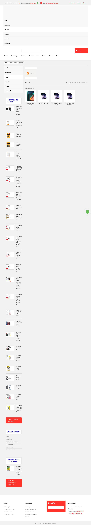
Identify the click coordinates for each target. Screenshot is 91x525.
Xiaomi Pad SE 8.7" (57, 103)
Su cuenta (72, 3)
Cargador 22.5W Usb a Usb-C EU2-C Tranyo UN (19, 298)
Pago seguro (9, 446)
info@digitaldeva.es (76, 513)
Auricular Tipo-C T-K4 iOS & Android (19, 195)
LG (37, 55)
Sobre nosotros (10, 444)
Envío (7, 436)
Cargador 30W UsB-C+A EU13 (19, 227)
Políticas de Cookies (9, 513)
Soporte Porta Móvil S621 (18, 396)
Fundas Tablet (13, 62)
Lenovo (7, 39)
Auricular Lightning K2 (19, 206)
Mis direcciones (29, 511)
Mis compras (28, 506)
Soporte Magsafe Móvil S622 (18, 357)
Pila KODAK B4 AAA (18, 134)
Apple (6, 55)
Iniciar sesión (81, 3)
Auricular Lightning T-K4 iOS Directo (19, 168)
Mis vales (27, 516)
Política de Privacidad (12, 441)
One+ (43, 55)
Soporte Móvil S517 (18, 376)
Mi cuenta (28, 502)
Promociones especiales (14, 460)
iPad (6, 20)
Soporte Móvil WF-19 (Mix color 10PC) (18, 335)
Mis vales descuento (30, 508)
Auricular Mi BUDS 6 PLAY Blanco (19, 312)
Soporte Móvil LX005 (18, 386)
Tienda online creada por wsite (47, 523)
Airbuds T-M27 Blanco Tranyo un (18, 255)
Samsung (7, 25)
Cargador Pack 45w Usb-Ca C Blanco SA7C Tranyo (19, 181)
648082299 (80, 511)
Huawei (7, 34)
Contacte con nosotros (11, 3)
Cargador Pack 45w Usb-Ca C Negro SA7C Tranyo (19, 240)
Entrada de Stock (13, 100)
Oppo (50, 55)
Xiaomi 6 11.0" (44, 103)
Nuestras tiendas (11, 449)
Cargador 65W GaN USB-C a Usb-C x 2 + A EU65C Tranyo (19, 282)
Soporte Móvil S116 (18, 367)
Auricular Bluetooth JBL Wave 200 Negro (19, 110)
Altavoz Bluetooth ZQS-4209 (19, 323)
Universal (7, 43)
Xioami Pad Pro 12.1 (70, 103)
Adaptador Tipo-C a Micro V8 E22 (19, 216)
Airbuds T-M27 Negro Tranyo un (18, 267)
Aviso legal (9, 439)
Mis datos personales (31, 513)
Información (14, 431)
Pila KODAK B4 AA (18, 143)
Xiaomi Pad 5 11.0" (30, 103)
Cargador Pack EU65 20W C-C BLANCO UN (19, 155)
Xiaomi (7, 29)
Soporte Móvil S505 (18, 347)
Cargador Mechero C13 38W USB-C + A (19, 408)
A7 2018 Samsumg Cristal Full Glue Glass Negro (19, 470)
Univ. (57, 55)
